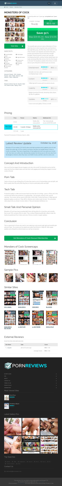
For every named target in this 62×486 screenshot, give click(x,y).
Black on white (10, 85)
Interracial (6, 74)
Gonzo (19, 85)
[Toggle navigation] (55, 3)
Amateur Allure (14, 403)
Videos (10, 77)
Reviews (11, 7)
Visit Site (17, 46)
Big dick (20, 83)
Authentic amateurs (9, 463)
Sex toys (36, 461)
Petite (18, 463)
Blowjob (11, 74)
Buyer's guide (7, 373)
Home (6, 7)
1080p (14, 461)
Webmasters (7, 387)
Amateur (19, 74)
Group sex (29, 461)
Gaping (16, 85)
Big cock (15, 83)
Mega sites (15, 77)
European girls (21, 461)
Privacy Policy (8, 385)
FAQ (5, 376)
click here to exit (21, 483)
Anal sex (43, 461)
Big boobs (7, 461)
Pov (49, 461)
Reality (13, 75)
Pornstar (6, 75)
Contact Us (7, 380)
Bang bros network (8, 83)
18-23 (15, 74)
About (6, 378)
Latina (10, 75)
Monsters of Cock (18, 7)
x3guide (9, 347)
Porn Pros (13, 395)
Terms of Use (7, 383)
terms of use (41, 481)
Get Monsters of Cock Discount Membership (34, 238)
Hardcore (18, 75)
